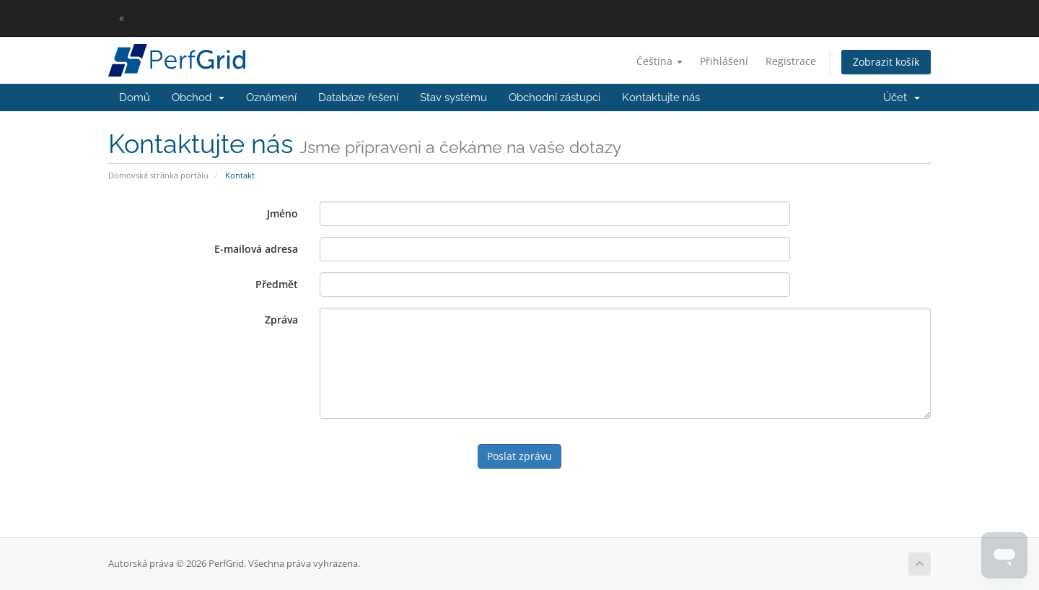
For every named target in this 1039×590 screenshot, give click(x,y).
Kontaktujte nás (661, 97)
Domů (134, 97)
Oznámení (271, 97)
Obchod (198, 97)
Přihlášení (724, 61)
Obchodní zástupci (554, 97)
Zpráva (281, 319)
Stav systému (453, 97)
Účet (901, 97)
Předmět (276, 284)
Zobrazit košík (886, 62)
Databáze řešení (358, 97)
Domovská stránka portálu (158, 175)
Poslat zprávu (519, 456)
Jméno (282, 213)
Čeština (659, 61)
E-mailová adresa (256, 249)
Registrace (791, 61)
